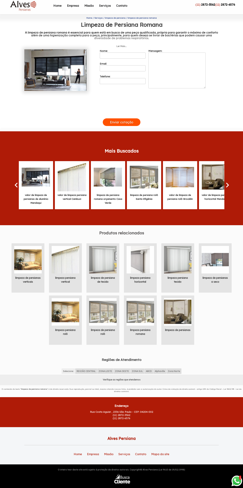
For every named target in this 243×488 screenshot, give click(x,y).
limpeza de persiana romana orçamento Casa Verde (108, 192)
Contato (121, 5)
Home (57, 5)
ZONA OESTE (122, 364)
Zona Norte (174, 364)
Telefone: (123, 73)
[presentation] (122, 107)
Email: (123, 60)
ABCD (149, 364)
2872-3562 (208, 4)
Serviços (105, 5)
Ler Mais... (121, 39)
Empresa (73, 5)
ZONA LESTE (105, 364)
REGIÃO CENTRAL (86, 364)
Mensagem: (177, 62)
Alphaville (160, 364)
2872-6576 (228, 4)
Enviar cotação (121, 116)
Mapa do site (160, 447)
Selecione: (68, 364)
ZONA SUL (137, 364)
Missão (89, 5)
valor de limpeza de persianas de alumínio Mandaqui (36, 192)
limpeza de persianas (177, 323)
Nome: (123, 47)
